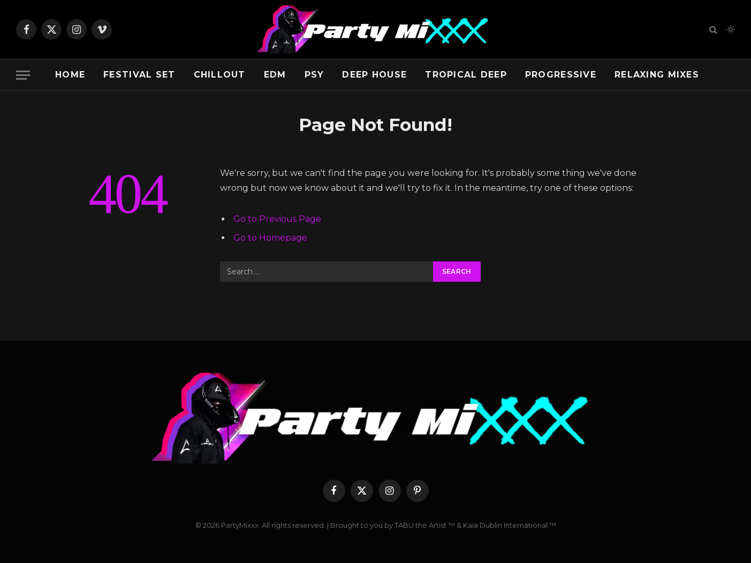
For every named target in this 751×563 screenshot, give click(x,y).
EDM (275, 75)
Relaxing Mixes (657, 75)
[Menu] (23, 75)
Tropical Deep (466, 75)
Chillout (220, 75)
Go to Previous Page (277, 219)
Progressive (560, 75)
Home (70, 75)
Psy (314, 75)
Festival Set (139, 75)
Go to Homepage (270, 238)
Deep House (374, 75)
